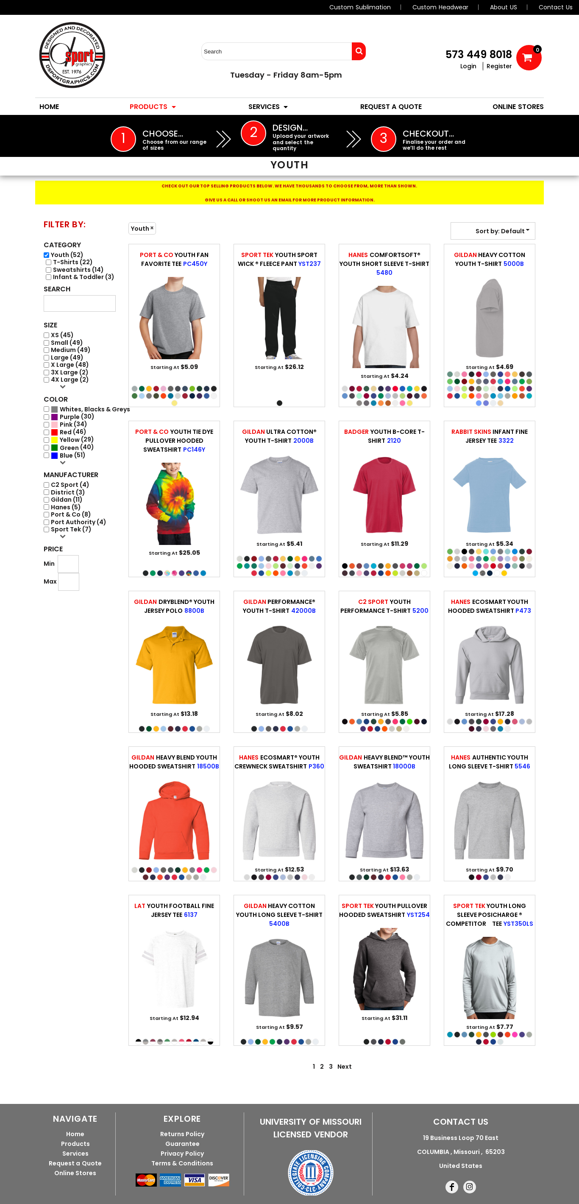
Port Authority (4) (78, 522)
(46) (68, 432)
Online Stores (75, 1173)
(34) (69, 424)
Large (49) (67, 357)
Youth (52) (67, 255)
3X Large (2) (70, 372)
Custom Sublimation (360, 7)
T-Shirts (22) (73, 262)
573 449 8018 (478, 54)
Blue (66, 455)
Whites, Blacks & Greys (95, 409)
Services (75, 1153)
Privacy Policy (182, 1153)
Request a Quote (75, 1163)
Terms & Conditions (182, 1163)
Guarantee (182, 1144)
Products (75, 1144)
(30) (73, 417)
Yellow (70, 440)
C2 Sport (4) (70, 485)
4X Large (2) (70, 379)
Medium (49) (71, 350)
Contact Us (556, 7)
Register (499, 66)
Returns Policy (182, 1134)
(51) (68, 455)
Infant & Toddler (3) (83, 277)
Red (66, 432)
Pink (66, 424)
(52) (91, 409)
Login (468, 66)
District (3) (68, 492)
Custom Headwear (440, 7)
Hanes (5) (66, 507)
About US (503, 7)
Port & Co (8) (71, 514)
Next (344, 1066)
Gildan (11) (67, 499)
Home (75, 1134)
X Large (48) (70, 365)
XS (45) (62, 335)
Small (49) (67, 342)
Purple (70, 417)
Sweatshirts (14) (78, 270)
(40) (72, 447)
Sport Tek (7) (71, 529)
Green (69, 448)
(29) (72, 440)
